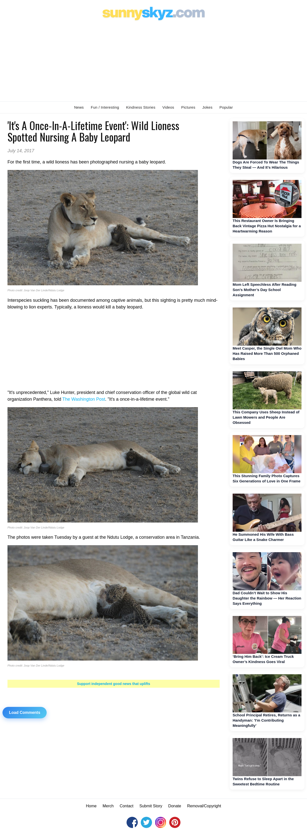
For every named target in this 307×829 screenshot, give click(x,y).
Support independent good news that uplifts (113, 684)
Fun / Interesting (105, 107)
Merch (108, 806)
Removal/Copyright (204, 806)
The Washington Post (83, 399)
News (79, 107)
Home (91, 806)
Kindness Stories (140, 107)
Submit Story (151, 806)
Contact (126, 806)
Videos (168, 107)
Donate (174, 806)
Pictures (188, 107)
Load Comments (24, 712)
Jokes (207, 107)
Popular (226, 107)
